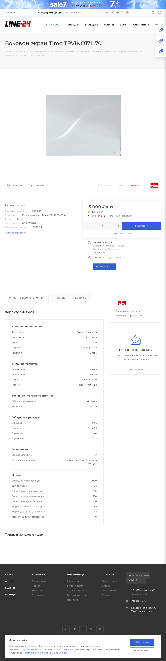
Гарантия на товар (77, 595)
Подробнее (99, 252)
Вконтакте (66, 629)
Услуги (10, 587)
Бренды (10, 594)
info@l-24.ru (138, 600)
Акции (9, 581)
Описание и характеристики (26, 298)
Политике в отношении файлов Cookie (44, 652)
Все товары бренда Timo (129, 315)
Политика (72, 599)
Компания (39, 574)
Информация (77, 574)
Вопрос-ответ (109, 581)
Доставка (81, 298)
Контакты (37, 590)
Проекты (107, 595)
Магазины (73, 581)
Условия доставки (77, 590)
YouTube (83, 629)
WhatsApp (127, 12)
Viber (122, 12)
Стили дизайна (110, 590)
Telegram (74, 629)
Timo (19, 219)
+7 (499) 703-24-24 (50, 12)
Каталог (11, 574)
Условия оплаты (76, 585)
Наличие (59, 298)
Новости (36, 585)
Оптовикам (38, 595)
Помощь (108, 574)
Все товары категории (128, 311)
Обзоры (106, 585)
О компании (39, 581)
